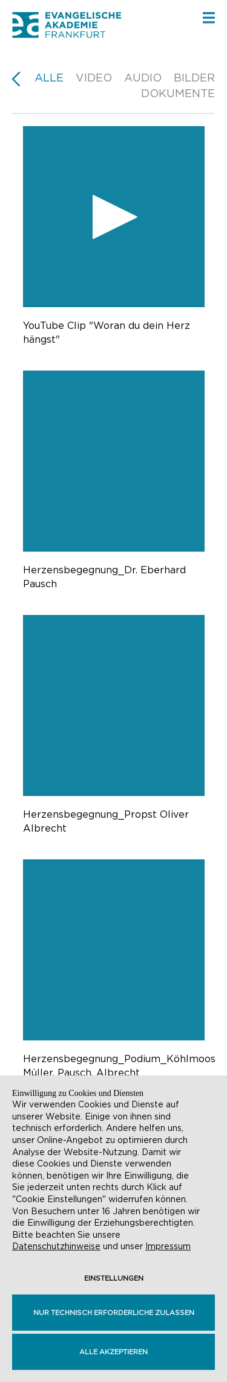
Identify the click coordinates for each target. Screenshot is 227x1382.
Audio (143, 77)
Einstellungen (113, 1278)
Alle (49, 77)
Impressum (168, 1246)
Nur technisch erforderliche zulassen (113, 1312)
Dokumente (178, 93)
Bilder (194, 77)
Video (94, 77)
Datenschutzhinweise (56, 1246)
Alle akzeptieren (113, 1352)
